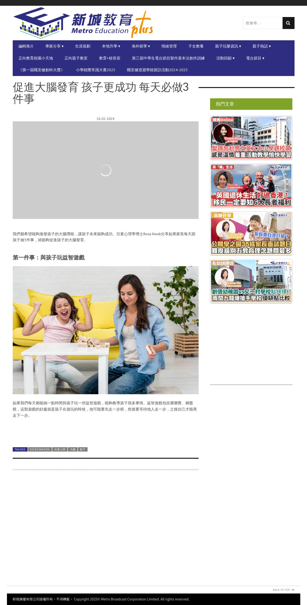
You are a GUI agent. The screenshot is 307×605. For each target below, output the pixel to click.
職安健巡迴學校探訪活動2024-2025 (157, 69)
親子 (82, 449)
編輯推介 (26, 46)
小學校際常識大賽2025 (95, 69)
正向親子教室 (76, 58)
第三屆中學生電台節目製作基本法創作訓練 (168, 58)
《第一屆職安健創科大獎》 (41, 69)
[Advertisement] (106, 530)
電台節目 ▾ (255, 58)
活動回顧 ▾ (225, 58)
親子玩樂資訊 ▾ (228, 46)
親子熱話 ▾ (262, 46)
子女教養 (196, 46)
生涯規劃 (82, 46)
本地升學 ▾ (111, 46)
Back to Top (281, 590)
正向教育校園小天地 (35, 58)
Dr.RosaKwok (40, 449)
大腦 (73, 449)
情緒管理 (169, 46)
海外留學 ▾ (141, 46)
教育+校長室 (109, 58)
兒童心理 (59, 449)
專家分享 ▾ (54, 46)
